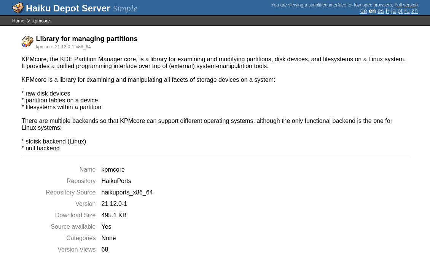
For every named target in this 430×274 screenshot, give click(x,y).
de (363, 11)
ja (393, 11)
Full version (406, 5)
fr (387, 11)
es (380, 11)
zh (414, 11)
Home (18, 21)
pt (400, 11)
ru (406, 11)
